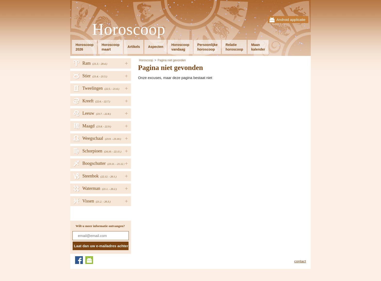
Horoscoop (128, 29)
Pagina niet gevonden (171, 60)
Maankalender (258, 47)
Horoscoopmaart (111, 47)
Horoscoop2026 (85, 47)
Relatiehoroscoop (234, 47)
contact (300, 261)
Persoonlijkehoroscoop (207, 47)
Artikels (134, 47)
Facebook (79, 260)
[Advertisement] (179, 117)
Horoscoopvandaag (180, 47)
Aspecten (155, 47)
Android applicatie (291, 20)
